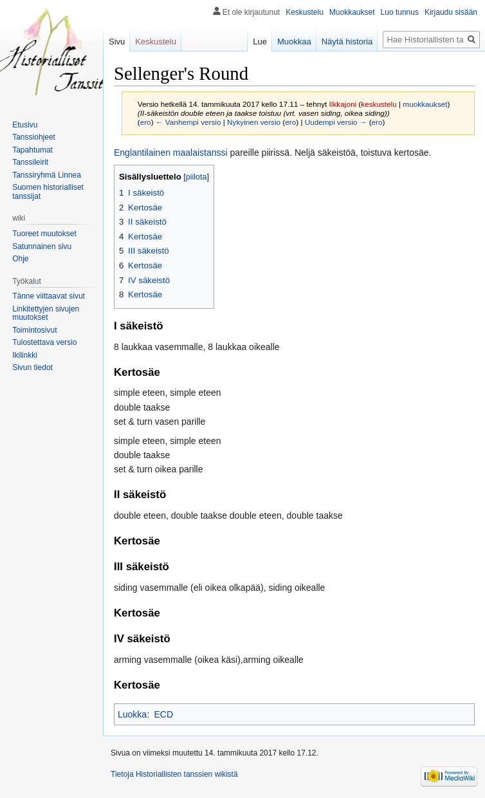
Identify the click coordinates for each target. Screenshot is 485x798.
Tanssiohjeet (33, 137)
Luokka (132, 714)
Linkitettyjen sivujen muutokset (45, 313)
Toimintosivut (34, 330)
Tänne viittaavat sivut (48, 296)
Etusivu (24, 124)
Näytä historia (347, 41)
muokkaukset (425, 104)
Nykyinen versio (253, 122)
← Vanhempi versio (188, 122)
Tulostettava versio (44, 342)
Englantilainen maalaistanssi (171, 152)
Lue (260, 41)
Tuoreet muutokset (44, 233)
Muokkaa (294, 41)
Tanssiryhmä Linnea (46, 175)
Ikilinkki (24, 355)
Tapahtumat (32, 149)
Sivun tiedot (32, 367)
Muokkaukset (352, 12)
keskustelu (379, 104)
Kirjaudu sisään (451, 12)
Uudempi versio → (336, 122)
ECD (163, 714)
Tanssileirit (30, 162)
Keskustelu (305, 12)
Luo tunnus (400, 12)
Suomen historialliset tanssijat (48, 192)
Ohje (20, 258)
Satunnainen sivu (41, 246)
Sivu (117, 41)
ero (145, 122)
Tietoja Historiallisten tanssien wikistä (174, 774)
